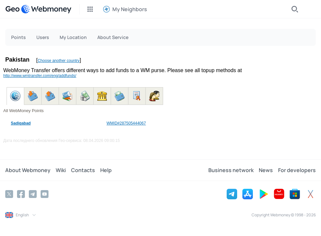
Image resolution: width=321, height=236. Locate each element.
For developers (297, 170)
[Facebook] (21, 194)
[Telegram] (33, 194)
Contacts (83, 170)
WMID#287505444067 (126, 123)
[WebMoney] (46, 9)
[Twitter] (9, 194)
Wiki (61, 170)
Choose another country (59, 60)
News (266, 170)
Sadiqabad (21, 123)
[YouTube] (44, 194)
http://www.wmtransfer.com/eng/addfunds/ (39, 75)
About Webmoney (27, 170)
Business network (231, 170)
